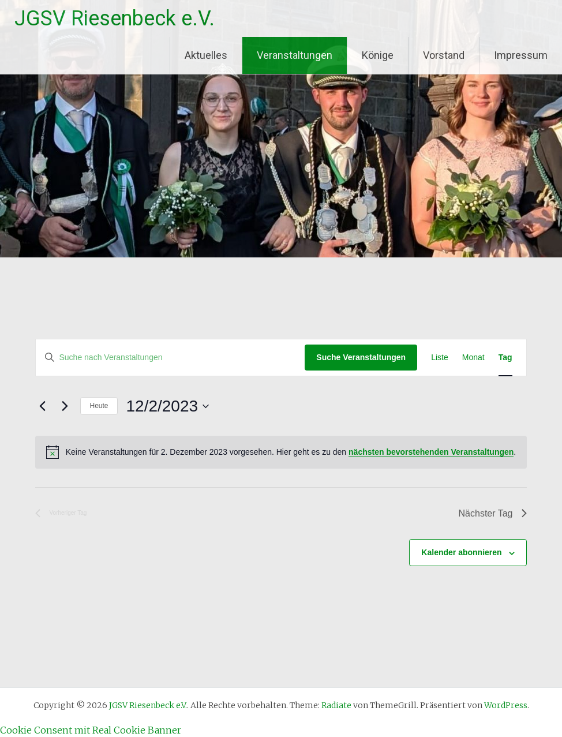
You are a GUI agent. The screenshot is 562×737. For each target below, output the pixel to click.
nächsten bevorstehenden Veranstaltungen (431, 452)
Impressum (521, 55)
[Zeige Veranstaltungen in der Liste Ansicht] (439, 357)
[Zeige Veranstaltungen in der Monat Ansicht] (473, 357)
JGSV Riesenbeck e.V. (114, 18)
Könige (378, 55)
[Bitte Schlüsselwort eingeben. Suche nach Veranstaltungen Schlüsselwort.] (170, 357)
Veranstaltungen (294, 55)
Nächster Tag (493, 513)
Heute (98, 406)
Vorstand (443, 55)
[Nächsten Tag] (65, 406)
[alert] (280, 452)
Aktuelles (206, 55)
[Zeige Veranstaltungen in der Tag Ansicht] (505, 357)
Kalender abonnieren (461, 552)
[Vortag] (42, 406)
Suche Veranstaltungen (361, 357)
